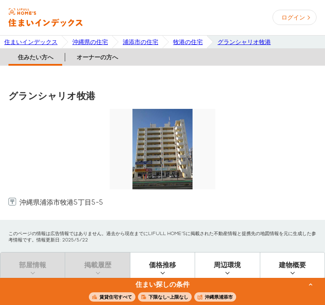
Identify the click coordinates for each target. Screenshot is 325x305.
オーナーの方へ (97, 57)
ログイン (293, 17)
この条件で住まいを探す (158, 291)
